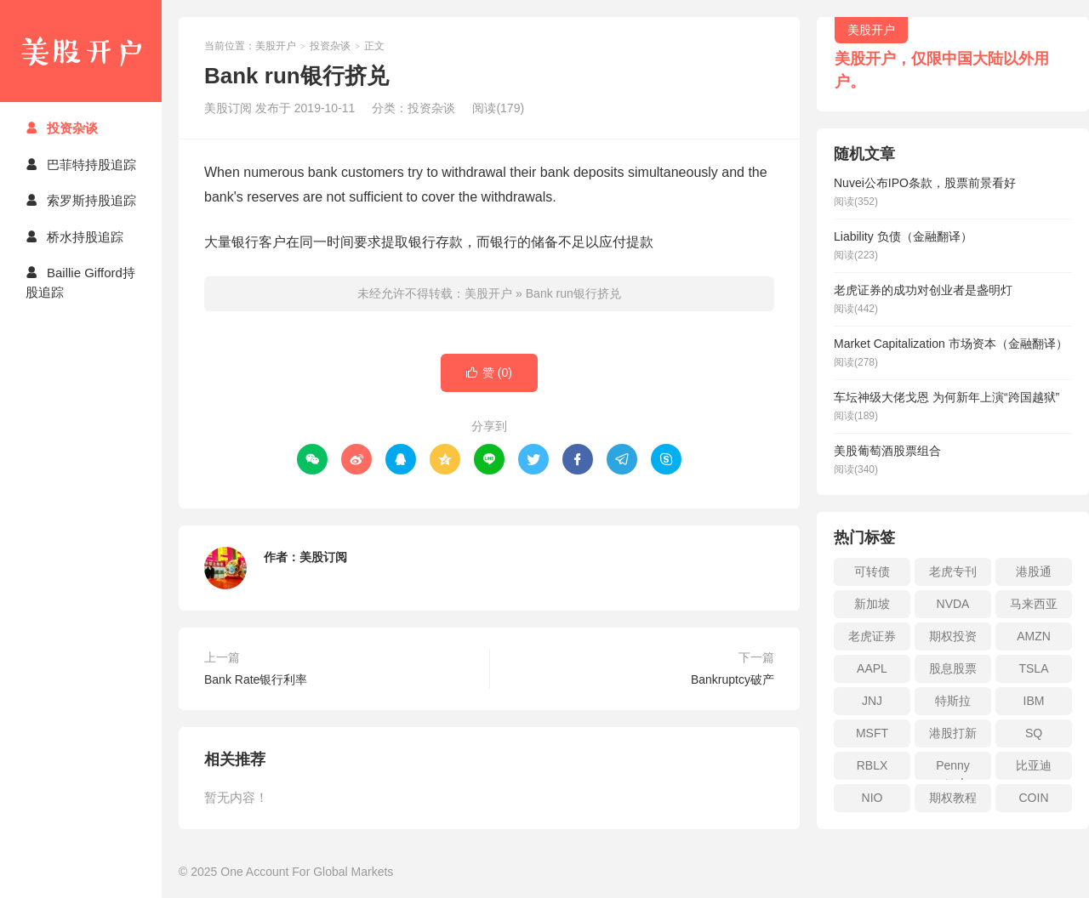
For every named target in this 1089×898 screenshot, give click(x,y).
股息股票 (953, 668)
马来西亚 (1034, 604)
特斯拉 (953, 701)
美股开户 (81, 51)
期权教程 (953, 797)
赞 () (489, 373)
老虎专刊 (953, 571)
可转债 (872, 571)
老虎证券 (872, 636)
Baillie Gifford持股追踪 (80, 282)
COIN (1034, 797)
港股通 (1034, 571)
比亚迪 (1034, 765)
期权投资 (953, 636)
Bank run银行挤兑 (573, 293)
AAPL (872, 668)
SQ (1033, 733)
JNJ (872, 701)
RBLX (872, 765)
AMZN (1034, 636)
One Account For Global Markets (306, 871)
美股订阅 (323, 557)
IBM (1034, 701)
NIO (872, 797)
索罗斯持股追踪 (81, 200)
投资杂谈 (62, 128)
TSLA (1033, 668)
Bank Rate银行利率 (255, 679)
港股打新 (953, 733)
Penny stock (953, 769)
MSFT (872, 733)
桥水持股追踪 (74, 237)
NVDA (953, 604)
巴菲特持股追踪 (81, 164)
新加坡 (872, 604)
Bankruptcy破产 (732, 679)
